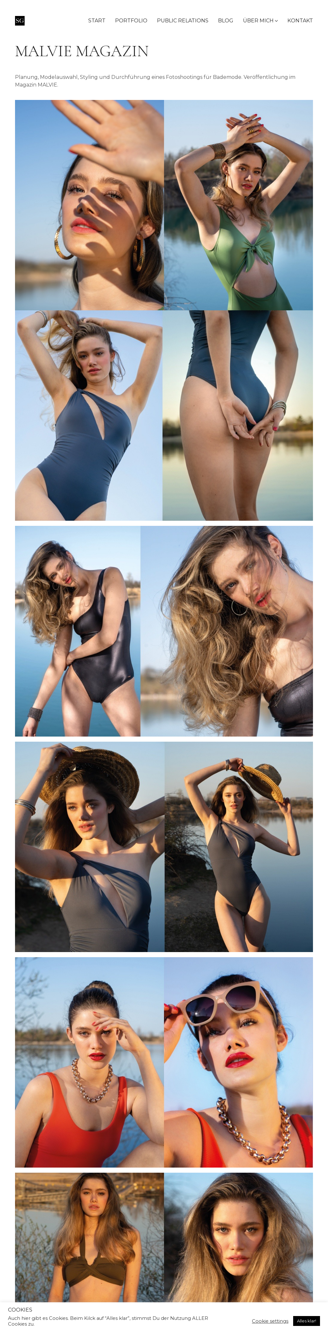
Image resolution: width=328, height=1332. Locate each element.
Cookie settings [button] (270, 1321)
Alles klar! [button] (306, 1320)
